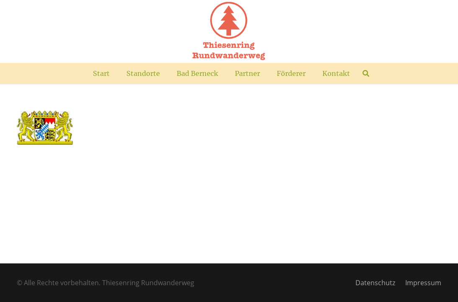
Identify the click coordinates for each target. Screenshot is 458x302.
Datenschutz (375, 282)
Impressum (423, 282)
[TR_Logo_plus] (229, 31)
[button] (365, 73)
